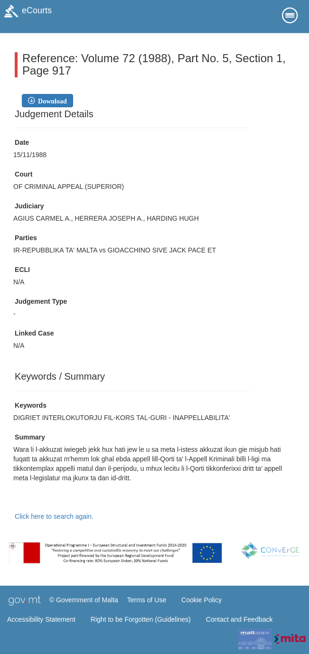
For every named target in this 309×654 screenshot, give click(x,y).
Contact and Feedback (239, 619)
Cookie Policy (201, 600)
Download (51, 100)
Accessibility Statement (41, 619)
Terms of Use (146, 600)
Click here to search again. (54, 516)
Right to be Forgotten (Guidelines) (141, 619)
